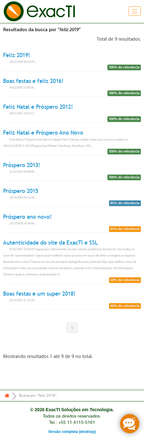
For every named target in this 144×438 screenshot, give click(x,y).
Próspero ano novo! (27, 216)
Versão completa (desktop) (72, 431)
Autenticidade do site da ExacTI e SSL (50, 242)
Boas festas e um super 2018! (39, 293)
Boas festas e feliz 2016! (33, 81)
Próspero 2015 (20, 190)
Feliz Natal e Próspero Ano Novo (43, 133)
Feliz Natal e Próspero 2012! (38, 106)
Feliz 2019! (16, 55)
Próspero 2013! (21, 165)
